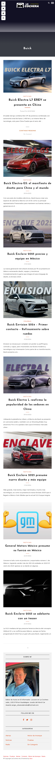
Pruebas (27, 321)
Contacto (24, 756)
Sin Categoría (33, 744)
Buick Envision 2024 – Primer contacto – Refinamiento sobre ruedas (27, 329)
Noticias (27, 96)
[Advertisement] (27, 25)
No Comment (27, 134)
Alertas (8, 736)
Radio (8, 744)
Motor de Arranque (35, 736)
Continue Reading (27, 130)
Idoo (30, 758)
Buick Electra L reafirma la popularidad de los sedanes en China (27, 405)
